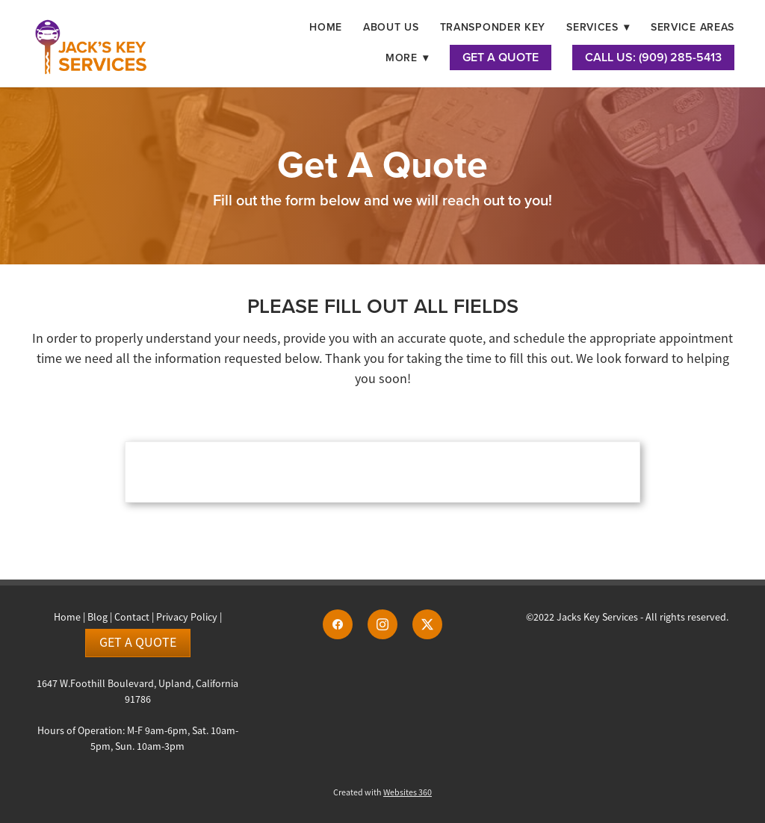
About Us (391, 26)
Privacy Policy (186, 617)
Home (325, 26)
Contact (131, 617)
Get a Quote (137, 642)
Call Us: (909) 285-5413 (653, 57)
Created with (382, 792)
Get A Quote (500, 57)
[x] (427, 624)
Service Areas (692, 26)
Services (598, 26)
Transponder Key (493, 26)
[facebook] (338, 624)
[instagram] (382, 624)
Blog (97, 617)
